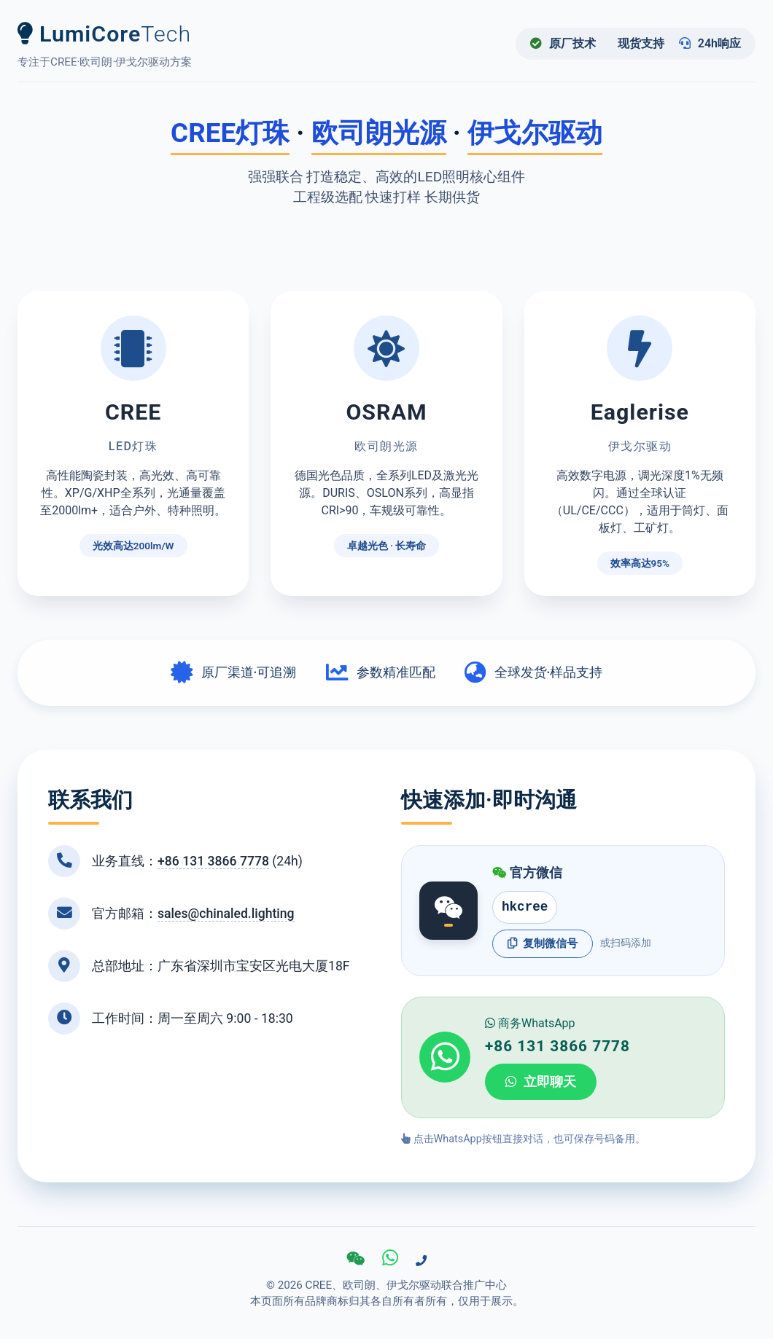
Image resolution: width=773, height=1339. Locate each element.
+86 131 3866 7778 (213, 861)
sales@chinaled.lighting (226, 913)
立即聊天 (540, 1082)
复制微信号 (543, 943)
